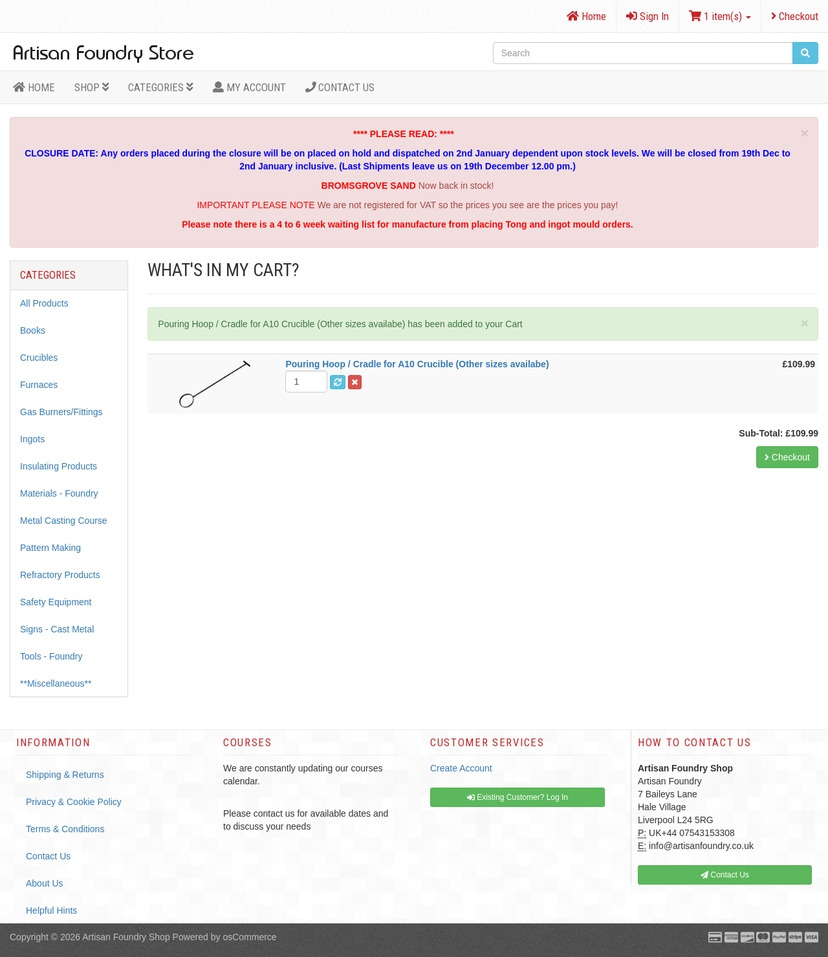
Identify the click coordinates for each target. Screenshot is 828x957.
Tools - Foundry (51, 656)
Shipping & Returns (65, 774)
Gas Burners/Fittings (61, 412)
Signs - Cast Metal (57, 629)
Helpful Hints (51, 910)
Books (32, 330)
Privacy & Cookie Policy (74, 802)
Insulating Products (58, 466)
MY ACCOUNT (249, 87)
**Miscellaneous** (56, 683)
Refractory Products (60, 575)
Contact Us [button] (725, 874)
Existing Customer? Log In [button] (517, 797)
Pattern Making (50, 548)
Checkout (794, 16)
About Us (44, 883)
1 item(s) (720, 16)
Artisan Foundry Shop (125, 937)
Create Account (461, 768)
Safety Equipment (56, 602)
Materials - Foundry (59, 493)
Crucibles (39, 357)
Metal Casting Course (63, 520)
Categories (160, 87)
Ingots (32, 439)
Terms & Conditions (65, 829)
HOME (34, 87)
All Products (44, 303)
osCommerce (249, 937)
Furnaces (39, 385)
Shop (91, 87)
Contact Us (340, 87)
